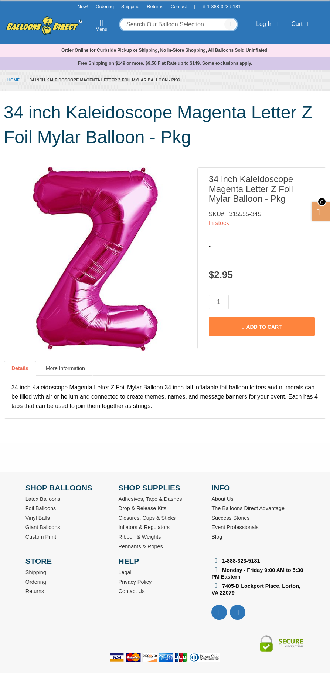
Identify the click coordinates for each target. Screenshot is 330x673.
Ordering (104, 6)
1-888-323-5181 (224, 6)
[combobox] (178, 24)
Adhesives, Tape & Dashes (150, 499)
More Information (65, 368)
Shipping (130, 6)
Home (13, 80)
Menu (101, 25)
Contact (179, 6)
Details (19, 368)
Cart (302, 24)
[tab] (20, 371)
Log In (269, 24)
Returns (155, 6)
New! (83, 6)
